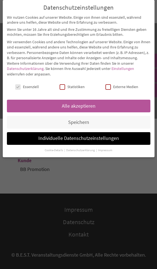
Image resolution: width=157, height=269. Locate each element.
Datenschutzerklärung (25, 65)
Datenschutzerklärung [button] (80, 147)
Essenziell (27, 83)
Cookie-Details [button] (54, 147)
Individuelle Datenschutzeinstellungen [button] (78, 135)
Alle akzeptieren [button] (78, 103)
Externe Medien (121, 83)
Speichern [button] (78, 119)
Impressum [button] (105, 147)
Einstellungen (122, 65)
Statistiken (72, 83)
